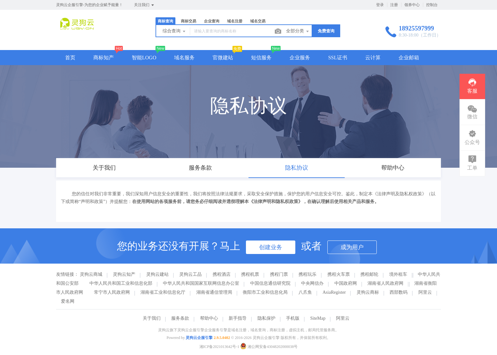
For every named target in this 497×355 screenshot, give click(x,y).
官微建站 (223, 57)
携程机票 (250, 274)
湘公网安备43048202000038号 (269, 346)
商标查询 (165, 21)
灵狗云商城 (91, 274)
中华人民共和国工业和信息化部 (120, 283)
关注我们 (144, 5)
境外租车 (398, 274)
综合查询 (174, 31)
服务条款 (180, 318)
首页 (70, 57)
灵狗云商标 (368, 292)
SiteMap (317, 318)
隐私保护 (266, 318)
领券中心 (412, 5)
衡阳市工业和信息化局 (265, 292)
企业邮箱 (409, 57)
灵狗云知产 (124, 274)
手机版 (292, 318)
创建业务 (270, 247)
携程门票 (279, 274)
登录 (380, 5)
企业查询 (211, 21)
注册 (394, 5)
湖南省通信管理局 (214, 292)
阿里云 (425, 292)
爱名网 (67, 301)
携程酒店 (222, 274)
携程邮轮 (369, 274)
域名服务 (184, 57)
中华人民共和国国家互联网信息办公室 (201, 283)
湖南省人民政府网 (385, 283)
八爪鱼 (305, 292)
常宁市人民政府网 (112, 292)
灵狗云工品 (190, 274)
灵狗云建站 (157, 274)
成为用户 (352, 247)
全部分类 (298, 31)
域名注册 (234, 21)
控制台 (432, 5)
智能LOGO (144, 57)
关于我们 (152, 318)
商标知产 (103, 57)
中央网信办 (312, 283)
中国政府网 (345, 283)
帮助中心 (209, 318)
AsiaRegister (334, 292)
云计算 (373, 57)
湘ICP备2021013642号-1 (219, 346)
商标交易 (188, 21)
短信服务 (261, 57)
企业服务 (300, 57)
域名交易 (257, 21)
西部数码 (399, 292)
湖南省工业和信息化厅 (162, 292)
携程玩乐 (307, 274)
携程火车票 (338, 274)
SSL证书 (337, 57)
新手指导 (238, 318)
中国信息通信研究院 (270, 283)
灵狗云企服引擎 (199, 337)
